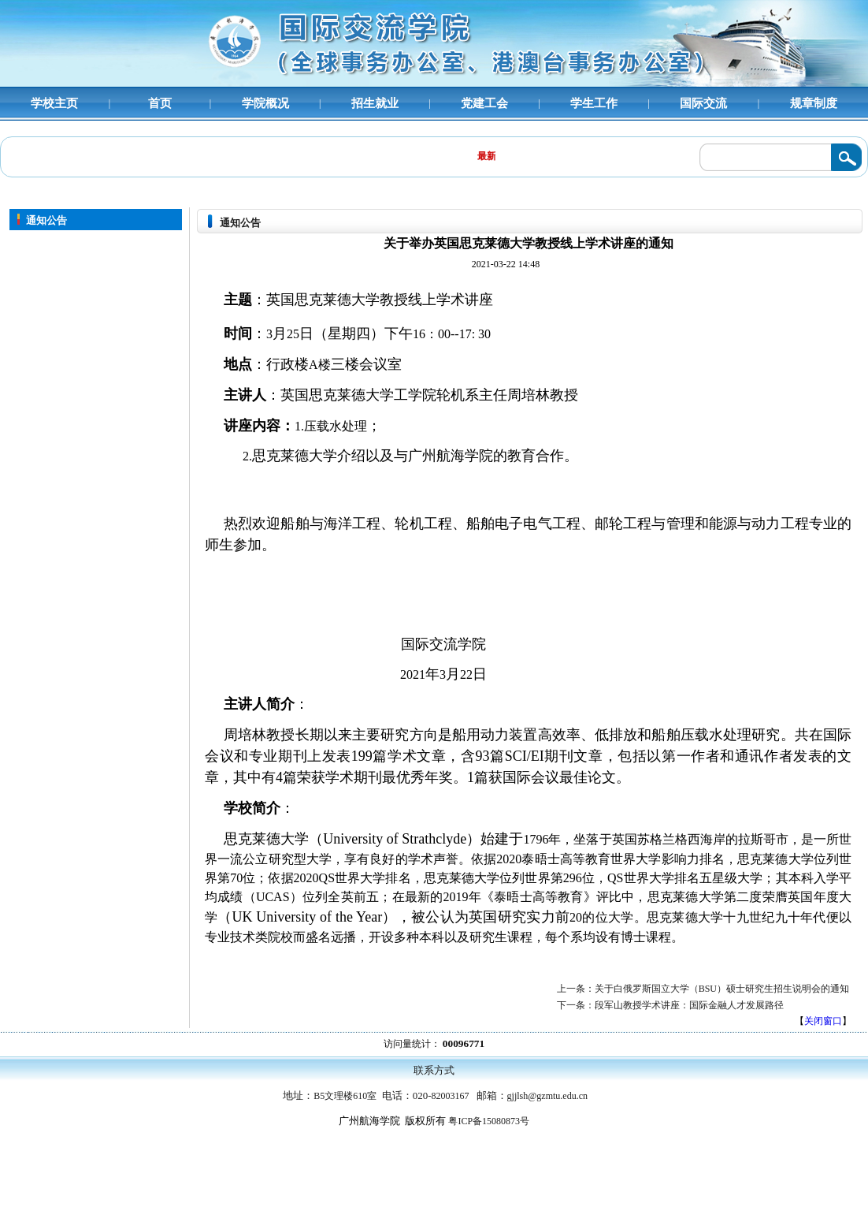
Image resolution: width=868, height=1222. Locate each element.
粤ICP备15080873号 (488, 1121)
